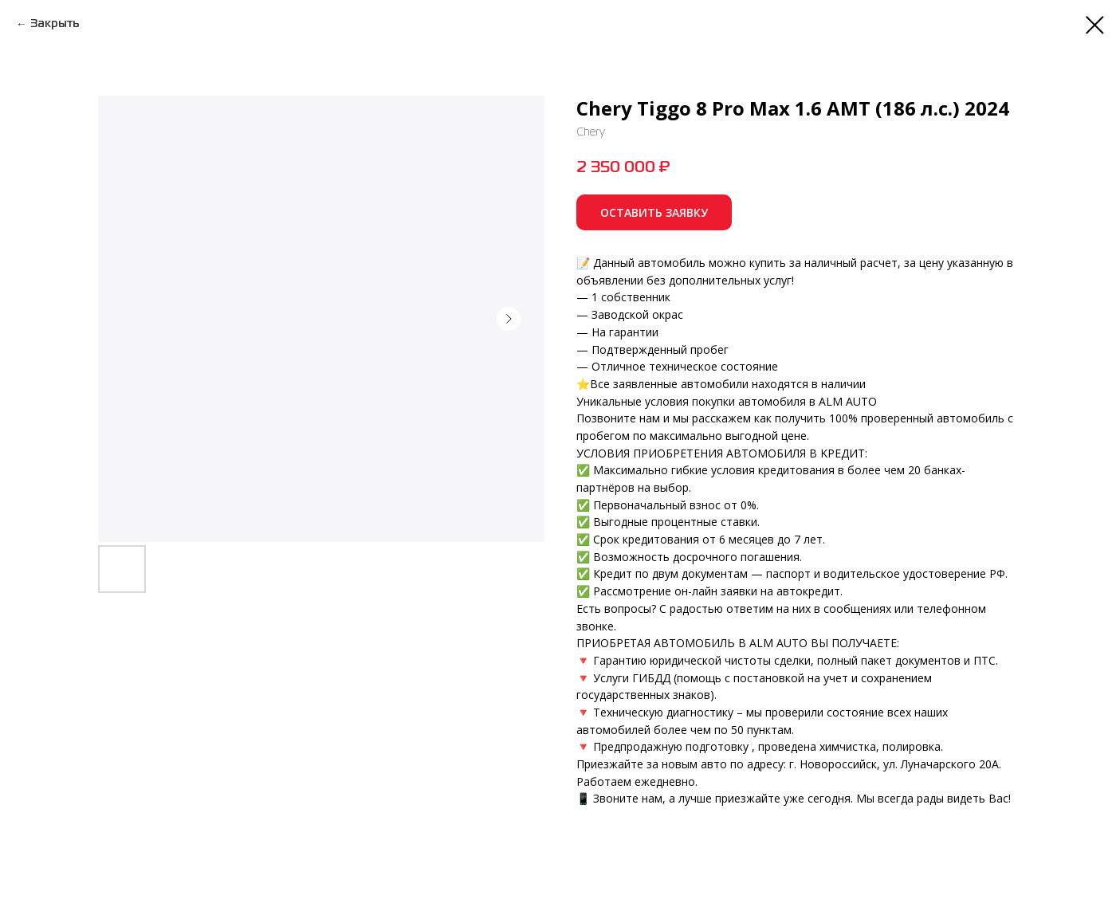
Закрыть (55, 24)
